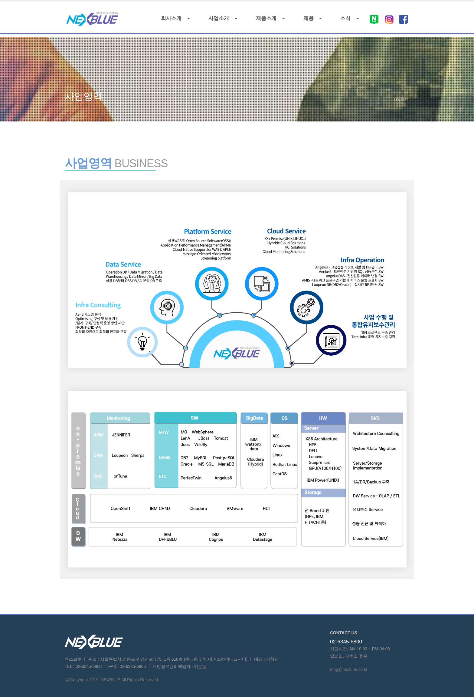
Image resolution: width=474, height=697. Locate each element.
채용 (311, 20)
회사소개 (173, 20)
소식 (348, 20)
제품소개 (268, 20)
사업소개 (221, 20)
